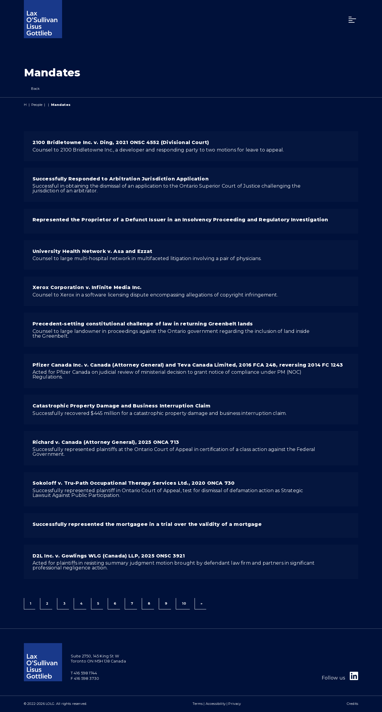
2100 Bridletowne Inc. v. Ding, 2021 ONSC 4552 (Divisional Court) (121, 142)
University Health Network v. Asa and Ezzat (93, 251)
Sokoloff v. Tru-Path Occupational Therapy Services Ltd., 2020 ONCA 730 (134, 483)
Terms (197, 704)
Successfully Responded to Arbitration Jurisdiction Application (121, 179)
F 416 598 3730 (85, 678)
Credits (352, 704)
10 (184, 603)
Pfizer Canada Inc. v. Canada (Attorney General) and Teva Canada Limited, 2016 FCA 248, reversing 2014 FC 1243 (188, 365)
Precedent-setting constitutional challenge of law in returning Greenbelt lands (143, 324)
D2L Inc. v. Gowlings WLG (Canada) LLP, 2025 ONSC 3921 (109, 556)
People (36, 105)
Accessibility (216, 704)
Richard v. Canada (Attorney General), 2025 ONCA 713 (106, 442)
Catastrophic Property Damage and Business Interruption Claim (122, 406)
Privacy (234, 704)
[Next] (200, 603)
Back (32, 88)
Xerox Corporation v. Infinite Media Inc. (87, 287)
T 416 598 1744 (84, 673)
